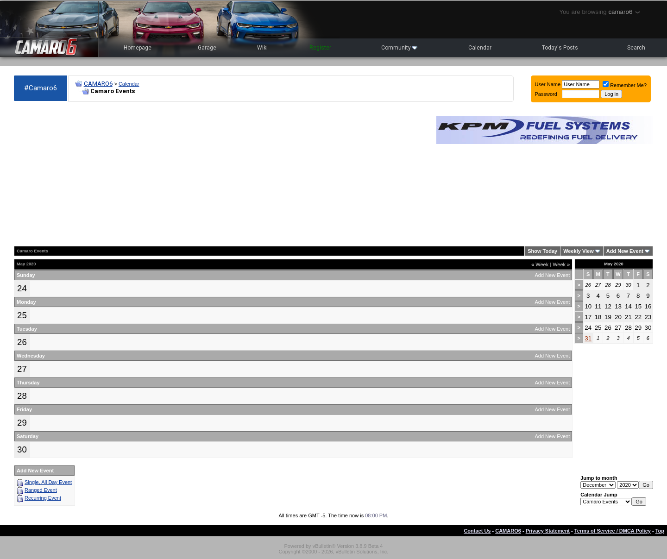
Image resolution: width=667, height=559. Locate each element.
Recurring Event (43, 498)
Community (399, 47)
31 (588, 338)
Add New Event (624, 251)
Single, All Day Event (48, 482)
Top (659, 531)
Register (320, 47)
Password (546, 94)
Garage (207, 47)
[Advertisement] (220, 174)
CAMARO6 (98, 83)
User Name (548, 84)
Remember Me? (625, 85)
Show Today (542, 251)
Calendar (479, 47)
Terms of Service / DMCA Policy (612, 531)
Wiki (262, 47)
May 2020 (613, 264)
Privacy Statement (548, 531)
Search (636, 47)
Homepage (137, 47)
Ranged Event (41, 490)
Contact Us (477, 531)
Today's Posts (560, 47)
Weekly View (578, 251)
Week (539, 264)
